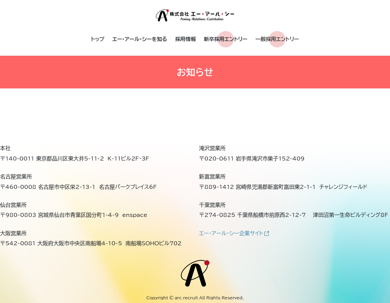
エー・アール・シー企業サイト (234, 233)
